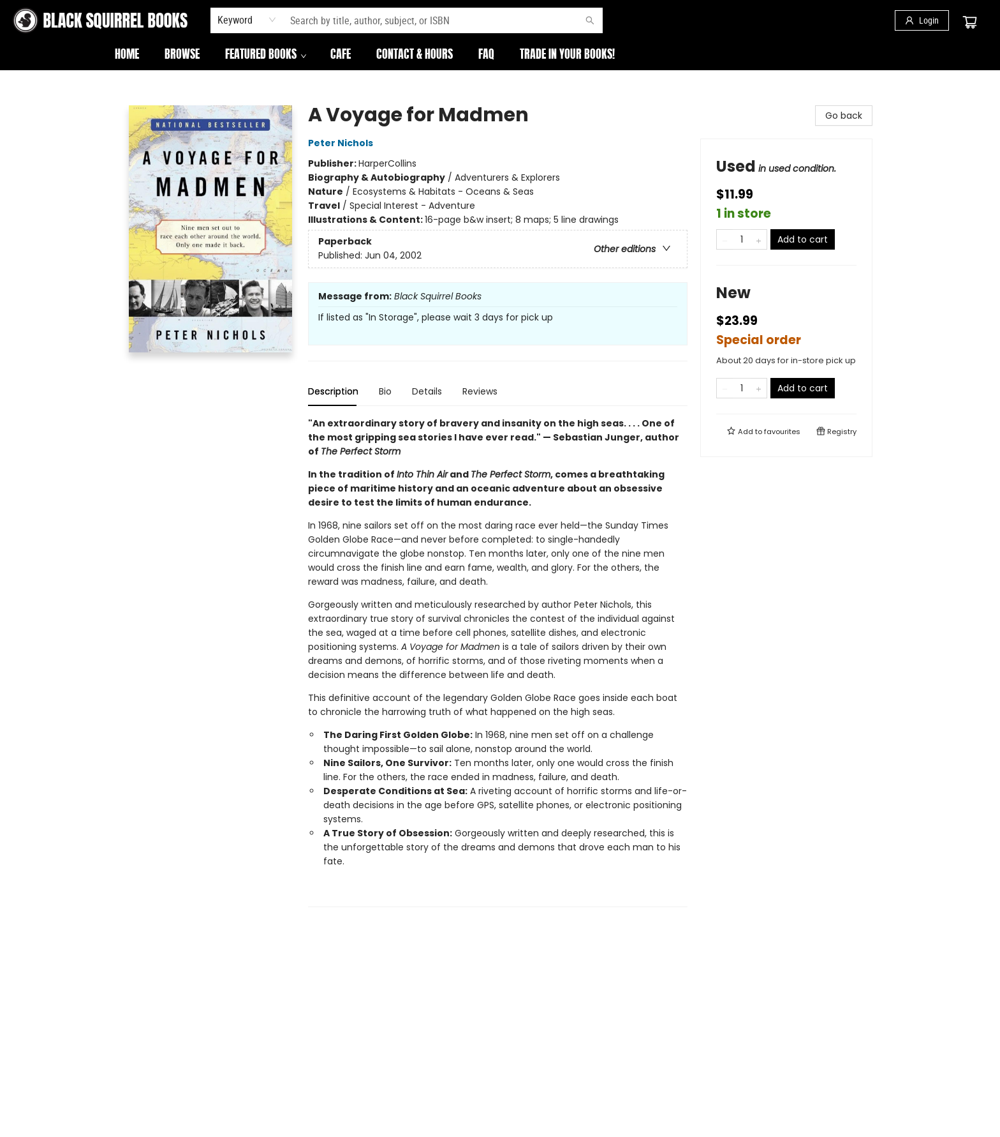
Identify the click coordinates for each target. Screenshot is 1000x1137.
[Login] (922, 20)
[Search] (590, 20)
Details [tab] (427, 391)
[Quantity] (742, 239)
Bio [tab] (385, 391)
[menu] (500, 55)
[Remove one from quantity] (725, 239)
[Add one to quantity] (759, 239)
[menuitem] (127, 55)
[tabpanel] (498, 661)
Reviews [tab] (479, 391)
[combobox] (247, 20)
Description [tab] (333, 391)
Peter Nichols (342, 143)
